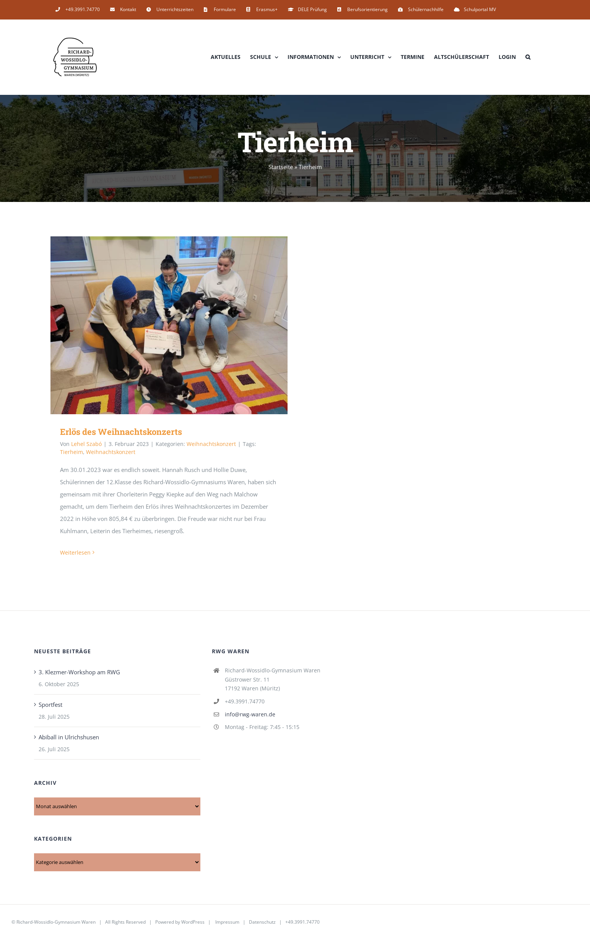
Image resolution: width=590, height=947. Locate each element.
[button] (527, 57)
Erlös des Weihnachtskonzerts (121, 431)
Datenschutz (262, 922)
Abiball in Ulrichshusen (69, 737)
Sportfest (50, 704)
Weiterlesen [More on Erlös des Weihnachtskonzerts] (75, 552)
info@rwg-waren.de (250, 714)
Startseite (280, 167)
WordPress (193, 922)
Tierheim (71, 452)
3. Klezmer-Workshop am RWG (79, 672)
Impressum (227, 922)
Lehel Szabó (86, 443)
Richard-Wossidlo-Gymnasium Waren (56, 922)
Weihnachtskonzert (211, 443)
